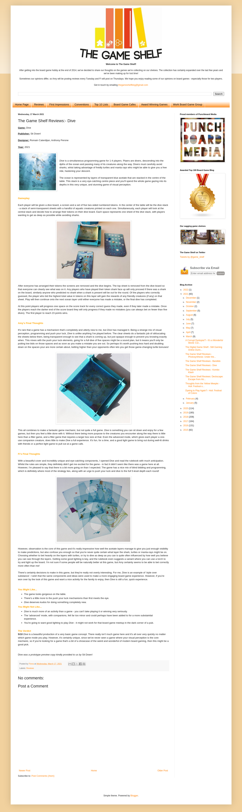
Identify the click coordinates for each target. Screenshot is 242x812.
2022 (186, 289)
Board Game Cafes (125, 104)
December (191, 298)
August (189, 315)
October (190, 306)
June (188, 323)
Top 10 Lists (101, 104)
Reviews (39, 104)
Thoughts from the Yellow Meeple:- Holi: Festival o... (202, 384)
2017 (186, 421)
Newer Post (24, 770)
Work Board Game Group (187, 104)
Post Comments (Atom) (42, 776)
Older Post (163, 770)
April (188, 332)
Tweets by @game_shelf (192, 257)
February (190, 398)
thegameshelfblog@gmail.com (133, 85)
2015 (186, 430)
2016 (186, 425)
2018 (186, 417)
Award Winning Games (154, 104)
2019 (186, 412)
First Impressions (59, 104)
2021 (186, 294)
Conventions (82, 104)
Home (94, 770)
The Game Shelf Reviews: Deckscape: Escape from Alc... (204, 377)
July (188, 319)
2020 (186, 408)
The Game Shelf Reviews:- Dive (201, 365)
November (191, 302)
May (188, 328)
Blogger (134, 795)
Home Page (22, 104)
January (190, 403)
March (189, 336)
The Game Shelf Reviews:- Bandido (202, 361)
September (191, 310)
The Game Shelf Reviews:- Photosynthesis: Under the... (200, 355)
